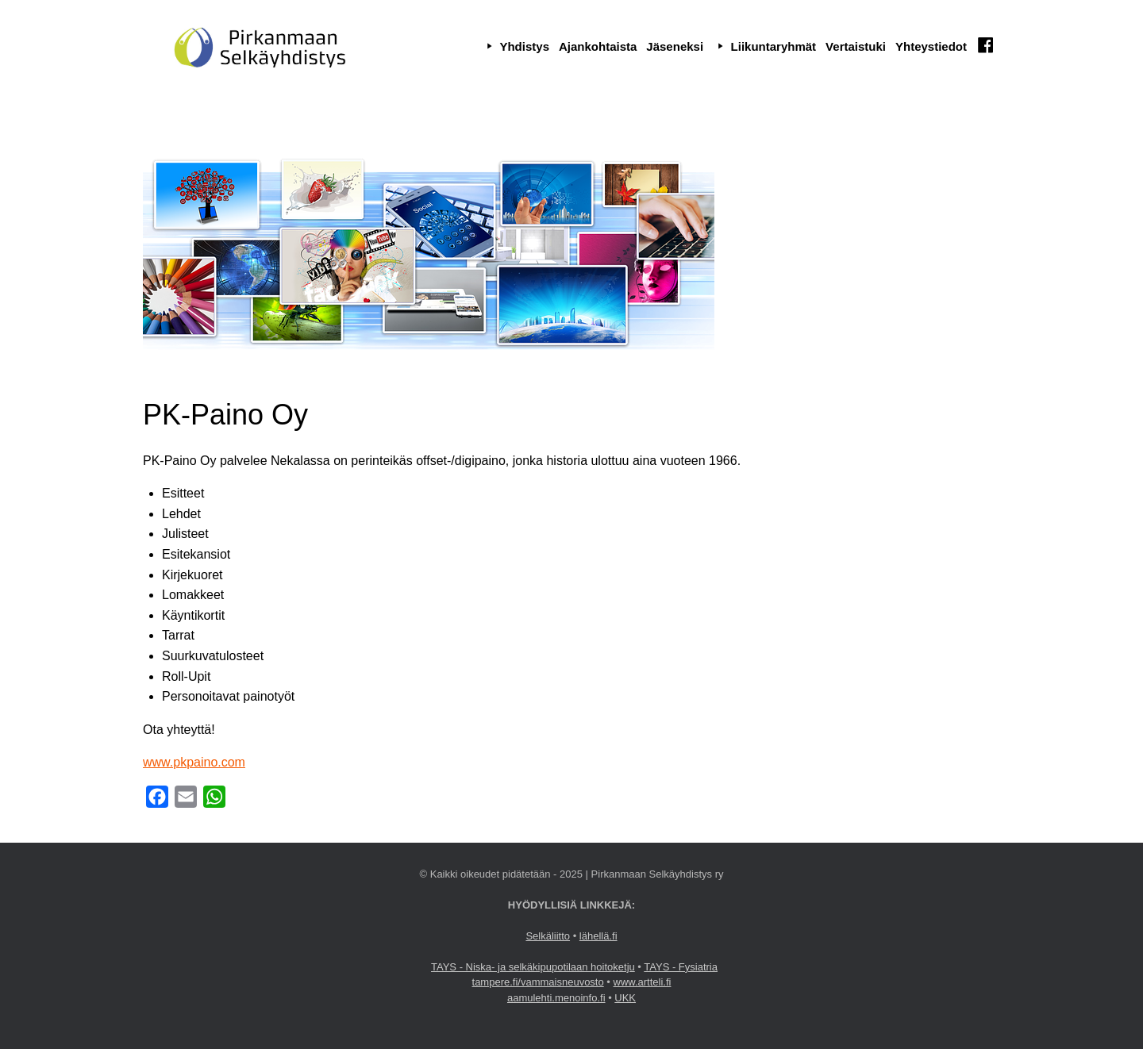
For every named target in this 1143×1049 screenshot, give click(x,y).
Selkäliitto (547, 936)
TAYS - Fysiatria (681, 967)
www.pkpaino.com (194, 762)
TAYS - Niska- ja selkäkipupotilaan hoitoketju (533, 967)
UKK (625, 998)
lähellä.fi (598, 936)
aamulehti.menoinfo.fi (556, 998)
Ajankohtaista (598, 46)
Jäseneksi (674, 46)
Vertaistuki (856, 46)
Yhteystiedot (931, 46)
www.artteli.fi (643, 982)
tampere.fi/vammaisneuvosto (538, 982)
